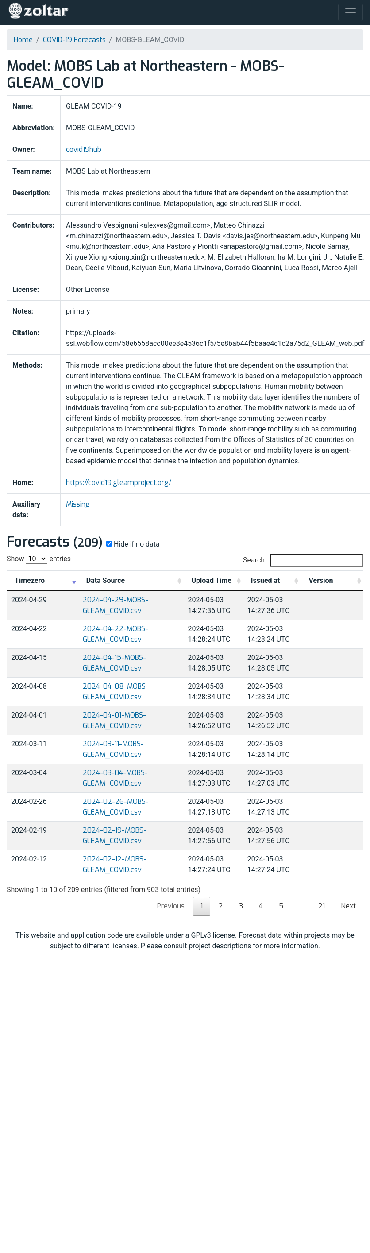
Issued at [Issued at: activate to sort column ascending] (265, 580)
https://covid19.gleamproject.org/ (118, 482)
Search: (303, 560)
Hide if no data (132, 544)
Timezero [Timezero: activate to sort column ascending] (30, 580)
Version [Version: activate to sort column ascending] (320, 580)
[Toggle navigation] (350, 12)
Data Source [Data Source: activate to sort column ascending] (105, 580)
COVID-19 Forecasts (74, 39)
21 (321, 906)
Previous (171, 906)
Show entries (39, 559)
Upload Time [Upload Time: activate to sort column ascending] (212, 580)
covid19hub (83, 149)
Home (23, 39)
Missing (78, 504)
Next (348, 906)
